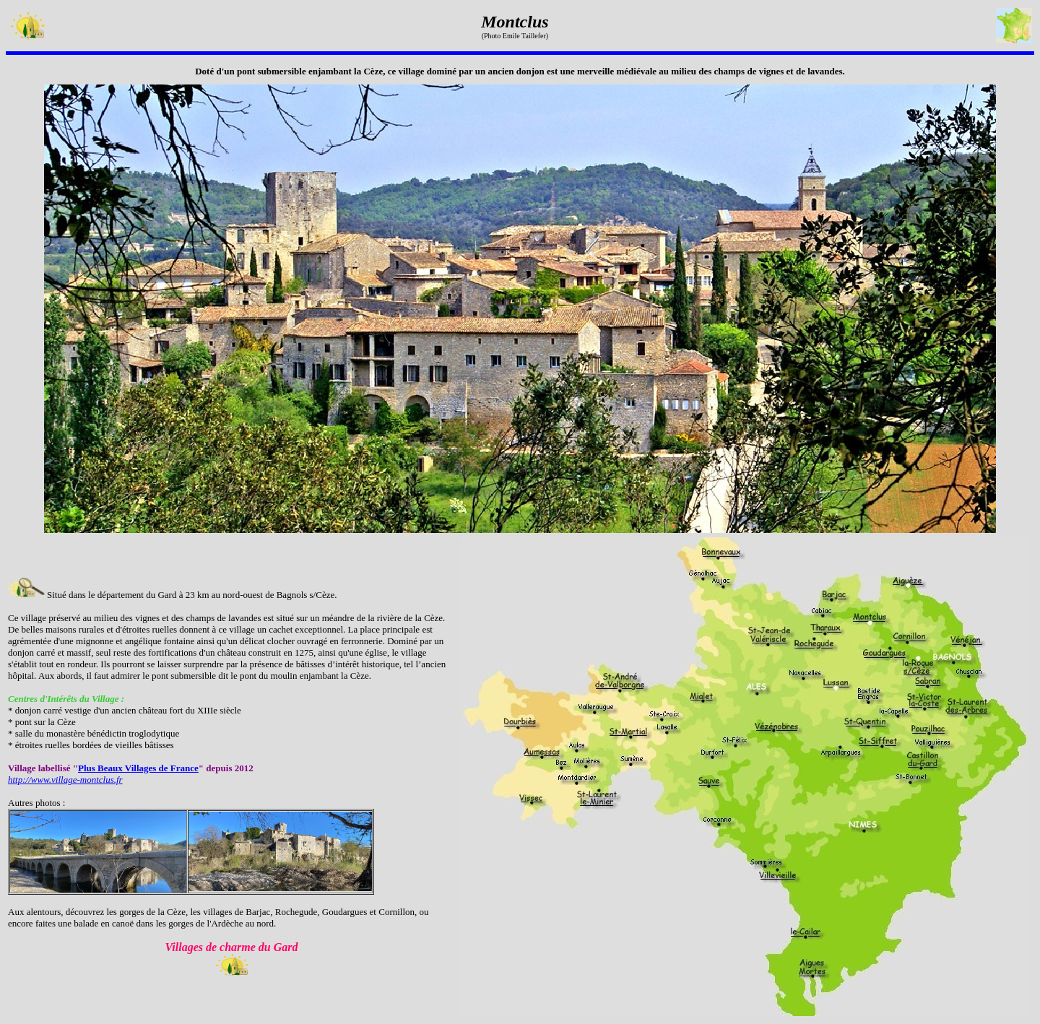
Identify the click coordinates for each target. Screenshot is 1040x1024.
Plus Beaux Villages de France (138, 768)
